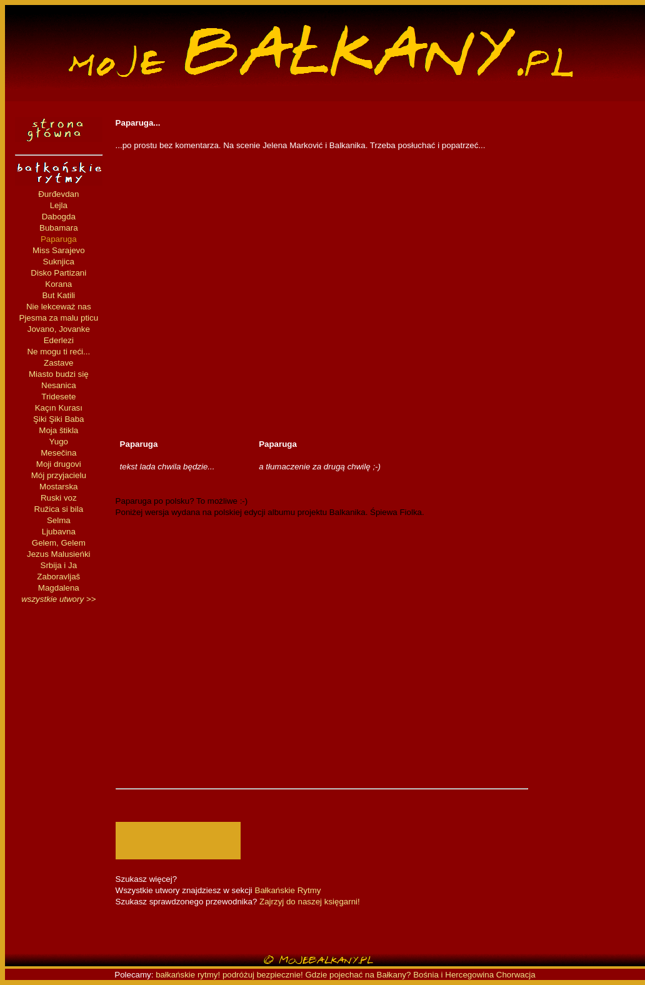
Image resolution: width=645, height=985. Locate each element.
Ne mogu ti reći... (58, 351)
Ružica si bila (59, 509)
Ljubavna (59, 531)
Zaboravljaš (58, 576)
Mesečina (58, 453)
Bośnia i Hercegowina (453, 974)
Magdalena (58, 587)
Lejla (59, 205)
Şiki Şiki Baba (58, 419)
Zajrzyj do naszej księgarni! (309, 901)
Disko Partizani (58, 273)
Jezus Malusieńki (58, 554)
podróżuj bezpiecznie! (262, 974)
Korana (58, 284)
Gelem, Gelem (59, 543)
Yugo (58, 441)
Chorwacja (516, 974)
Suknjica (58, 261)
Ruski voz (59, 497)
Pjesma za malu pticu (58, 317)
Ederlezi (59, 340)
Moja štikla (58, 430)
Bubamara (58, 227)
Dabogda (59, 216)
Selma (59, 520)
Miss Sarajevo (58, 250)
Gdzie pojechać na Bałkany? (360, 974)
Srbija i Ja (59, 565)
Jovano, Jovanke (59, 329)
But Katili (58, 295)
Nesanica (58, 385)
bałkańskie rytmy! (188, 974)
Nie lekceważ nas (58, 306)
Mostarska (58, 486)
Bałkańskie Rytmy (288, 890)
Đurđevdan (58, 194)
